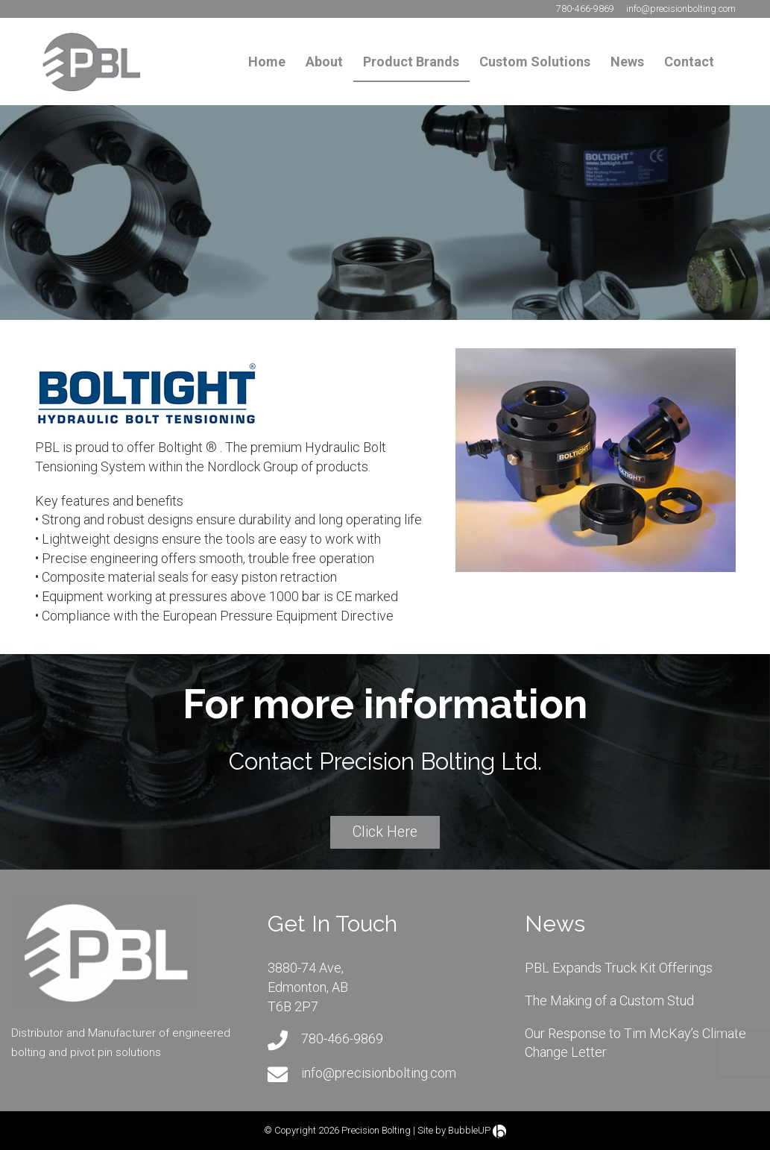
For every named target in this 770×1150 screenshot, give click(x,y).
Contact (689, 61)
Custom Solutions (534, 61)
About (324, 61)
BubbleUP (469, 1130)
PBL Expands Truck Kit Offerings (619, 967)
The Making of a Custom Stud (609, 1000)
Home (266, 61)
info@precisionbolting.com (681, 8)
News (627, 61)
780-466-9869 (585, 8)
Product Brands (411, 61)
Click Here (385, 831)
